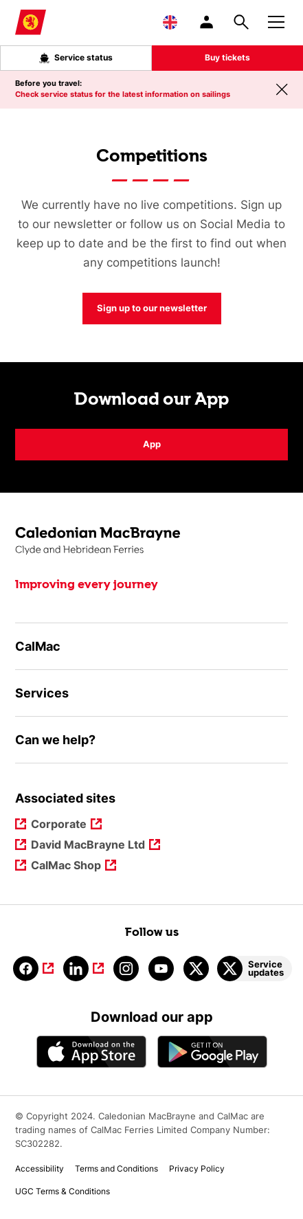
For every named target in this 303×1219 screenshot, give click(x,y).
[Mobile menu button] (276, 20)
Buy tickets (227, 57)
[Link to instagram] (126, 968)
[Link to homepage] (30, 22)
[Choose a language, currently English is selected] (170, 22)
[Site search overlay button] (241, 22)
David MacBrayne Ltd (88, 845)
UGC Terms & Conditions (62, 1191)
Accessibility (39, 1168)
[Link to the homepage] (151, 541)
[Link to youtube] (161, 968)
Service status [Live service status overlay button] (76, 57)
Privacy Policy (197, 1168)
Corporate (59, 825)
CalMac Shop (66, 866)
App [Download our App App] (152, 443)
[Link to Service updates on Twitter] (254, 968)
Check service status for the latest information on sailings (122, 94)
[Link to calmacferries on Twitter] (196, 968)
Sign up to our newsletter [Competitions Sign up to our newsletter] (152, 307)
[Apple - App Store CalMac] (91, 1052)
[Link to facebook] (33, 968)
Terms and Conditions (116, 1168)
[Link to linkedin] (83, 968)
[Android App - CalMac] (212, 1052)
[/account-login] (207, 22)
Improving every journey (86, 584)
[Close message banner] (282, 89)
